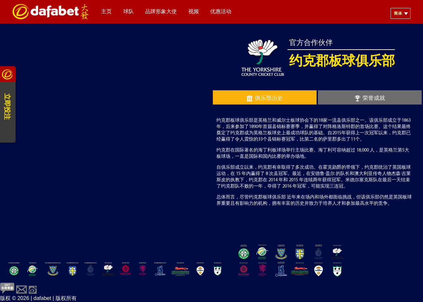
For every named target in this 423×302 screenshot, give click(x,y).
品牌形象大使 (161, 12)
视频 (193, 12)
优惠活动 (220, 12)
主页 (106, 12)
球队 (128, 12)
